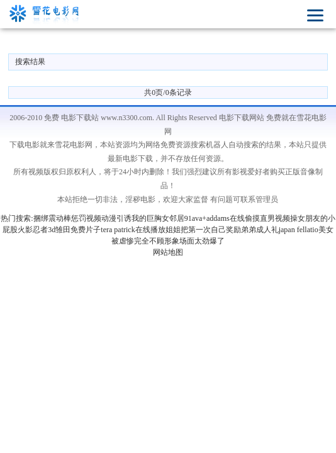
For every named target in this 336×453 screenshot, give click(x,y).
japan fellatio (298, 229)
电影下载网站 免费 (250, 117)
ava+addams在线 (218, 218)
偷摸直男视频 (267, 218)
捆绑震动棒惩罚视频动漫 (74, 218)
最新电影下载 (130, 158)
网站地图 (168, 252)
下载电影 (24, 144)
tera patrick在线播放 (133, 229)
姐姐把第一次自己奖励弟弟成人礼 (222, 229)
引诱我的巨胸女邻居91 (154, 218)
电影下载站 (80, 117)
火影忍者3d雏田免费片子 (59, 229)
